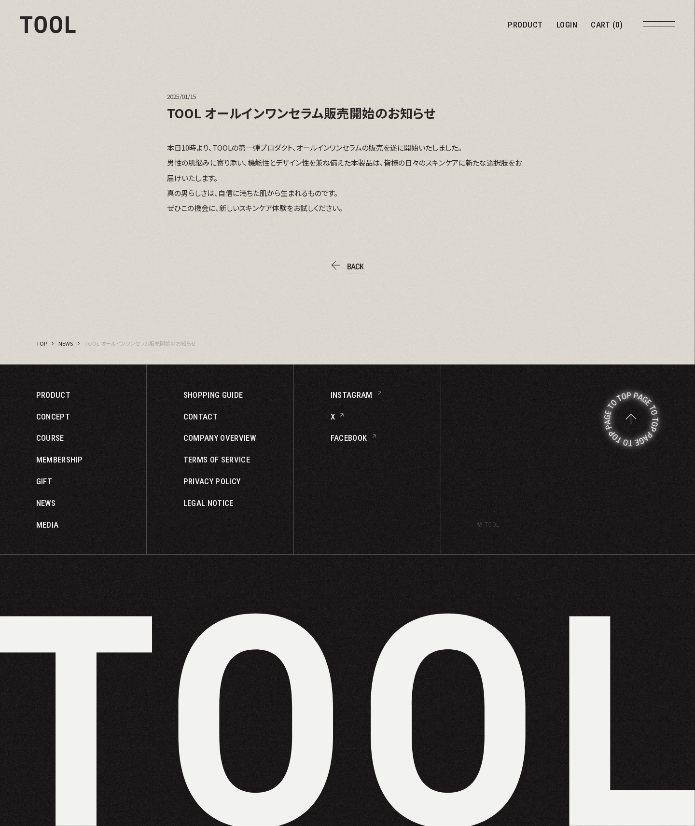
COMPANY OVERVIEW (219, 438)
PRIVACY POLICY (212, 481)
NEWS (65, 343)
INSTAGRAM (352, 395)
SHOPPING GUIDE (213, 395)
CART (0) (607, 25)
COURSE (50, 438)
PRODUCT (525, 25)
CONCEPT (53, 417)
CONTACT (200, 417)
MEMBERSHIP (59, 460)
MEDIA (47, 525)
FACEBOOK (349, 438)
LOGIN (567, 25)
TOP (41, 343)
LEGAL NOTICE (208, 503)
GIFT (44, 481)
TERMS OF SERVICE (216, 460)
